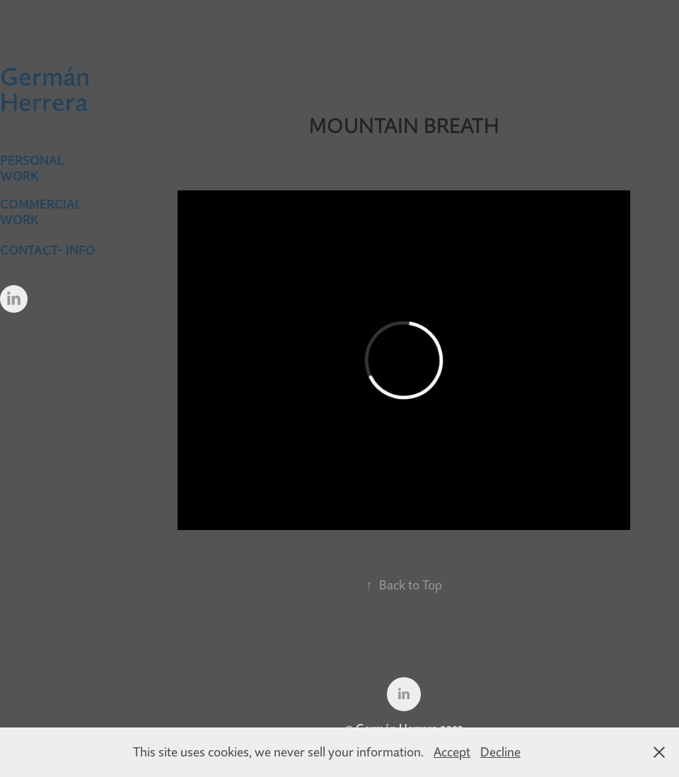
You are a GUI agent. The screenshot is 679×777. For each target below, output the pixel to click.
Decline (500, 752)
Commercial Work (40, 212)
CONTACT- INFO (47, 250)
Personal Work (32, 168)
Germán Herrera (47, 89)
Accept (452, 752)
